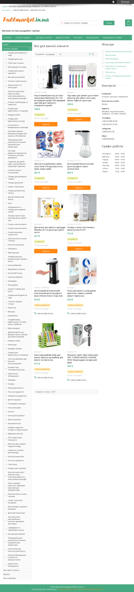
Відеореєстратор (15, 433)
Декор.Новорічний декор (16, 198)
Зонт (10, 203)
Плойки (11, 384)
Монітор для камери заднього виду (17, 445)
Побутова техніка (16, 63)
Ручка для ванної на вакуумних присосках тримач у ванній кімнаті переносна (81, 293)
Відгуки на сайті (63, 37)
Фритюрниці (13, 252)
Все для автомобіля (16, 77)
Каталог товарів (23, 37)
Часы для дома (14, 407)
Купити (45, 124)
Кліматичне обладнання (13, 374)
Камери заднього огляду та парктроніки (17, 428)
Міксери (11, 311)
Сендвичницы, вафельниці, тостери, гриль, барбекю (17, 321)
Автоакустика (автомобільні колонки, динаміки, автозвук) (16, 520)
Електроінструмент (16, 415)
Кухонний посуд (15, 273)
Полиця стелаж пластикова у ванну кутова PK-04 (80, 228)
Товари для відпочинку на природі (18, 353)
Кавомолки (13, 315)
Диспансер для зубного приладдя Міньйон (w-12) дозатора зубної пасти (49, 230)
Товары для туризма (17, 468)
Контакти (78, 37)
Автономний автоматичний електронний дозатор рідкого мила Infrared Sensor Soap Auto (48, 293)
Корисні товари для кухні (16, 290)
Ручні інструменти (16, 392)
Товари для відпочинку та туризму (18, 109)
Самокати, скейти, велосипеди (16, 451)
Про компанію (92, 37)
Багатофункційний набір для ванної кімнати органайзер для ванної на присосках (48, 357)
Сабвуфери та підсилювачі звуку (16, 528)
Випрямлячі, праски (16, 269)
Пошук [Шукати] (109, 23)
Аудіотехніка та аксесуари (15, 86)
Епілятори (12, 344)
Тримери (12, 380)
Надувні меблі (14, 114)
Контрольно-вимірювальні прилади (18, 126)
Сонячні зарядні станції (15, 302)
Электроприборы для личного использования (17, 361)
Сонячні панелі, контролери (14, 171)
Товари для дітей (15, 182)
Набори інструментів (17, 396)
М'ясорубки (13, 285)
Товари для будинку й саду (17, 53)
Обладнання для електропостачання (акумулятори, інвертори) (17, 143)
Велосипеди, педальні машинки (17, 507)
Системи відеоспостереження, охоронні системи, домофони (17, 154)
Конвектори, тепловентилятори (16, 368)
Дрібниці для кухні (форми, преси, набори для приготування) (18, 334)
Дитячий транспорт (16, 513)
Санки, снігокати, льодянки (15, 501)
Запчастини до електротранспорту (16, 550)
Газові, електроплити (17, 224)
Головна (7, 37)
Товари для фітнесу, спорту (16, 191)
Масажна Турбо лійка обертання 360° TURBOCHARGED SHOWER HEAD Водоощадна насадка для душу (82, 359)
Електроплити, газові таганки (17, 239)
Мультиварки (14, 328)
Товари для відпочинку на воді (16, 119)
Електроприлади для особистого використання (17, 557)
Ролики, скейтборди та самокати (18, 103)
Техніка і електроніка (17, 81)
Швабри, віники (15, 348)
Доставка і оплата (44, 37)
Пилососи (12, 307)
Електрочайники (15, 277)
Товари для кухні (15, 59)
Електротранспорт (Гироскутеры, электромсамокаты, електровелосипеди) (17, 95)
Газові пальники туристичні (15, 233)
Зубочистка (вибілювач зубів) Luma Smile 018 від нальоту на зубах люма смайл (48, 166)
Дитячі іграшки (14, 399)
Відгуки (6, 574)
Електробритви (14, 265)
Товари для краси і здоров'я (16, 72)
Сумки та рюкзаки (16, 186)
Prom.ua (80, 587)
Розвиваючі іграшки (17, 403)
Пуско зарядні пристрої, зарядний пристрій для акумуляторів (16, 486)
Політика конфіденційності (91, 589)
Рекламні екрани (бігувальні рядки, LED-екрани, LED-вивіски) (17, 133)
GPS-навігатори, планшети (15, 438)
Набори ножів (14, 340)
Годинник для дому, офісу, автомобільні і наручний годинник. (17, 163)
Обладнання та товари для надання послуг (17, 209)
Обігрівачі (12, 248)
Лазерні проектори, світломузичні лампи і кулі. (17, 218)
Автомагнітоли (14, 423)
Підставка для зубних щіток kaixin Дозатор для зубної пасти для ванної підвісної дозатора (82, 98)
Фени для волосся (15, 388)
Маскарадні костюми (17, 67)
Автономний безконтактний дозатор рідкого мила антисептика (80, 166)
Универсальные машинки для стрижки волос (17, 258)
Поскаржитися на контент (68, 589)
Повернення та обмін (112, 37)
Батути (11, 411)
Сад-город (12, 464)
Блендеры (12, 281)
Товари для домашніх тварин (17, 177)
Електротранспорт (16, 244)
